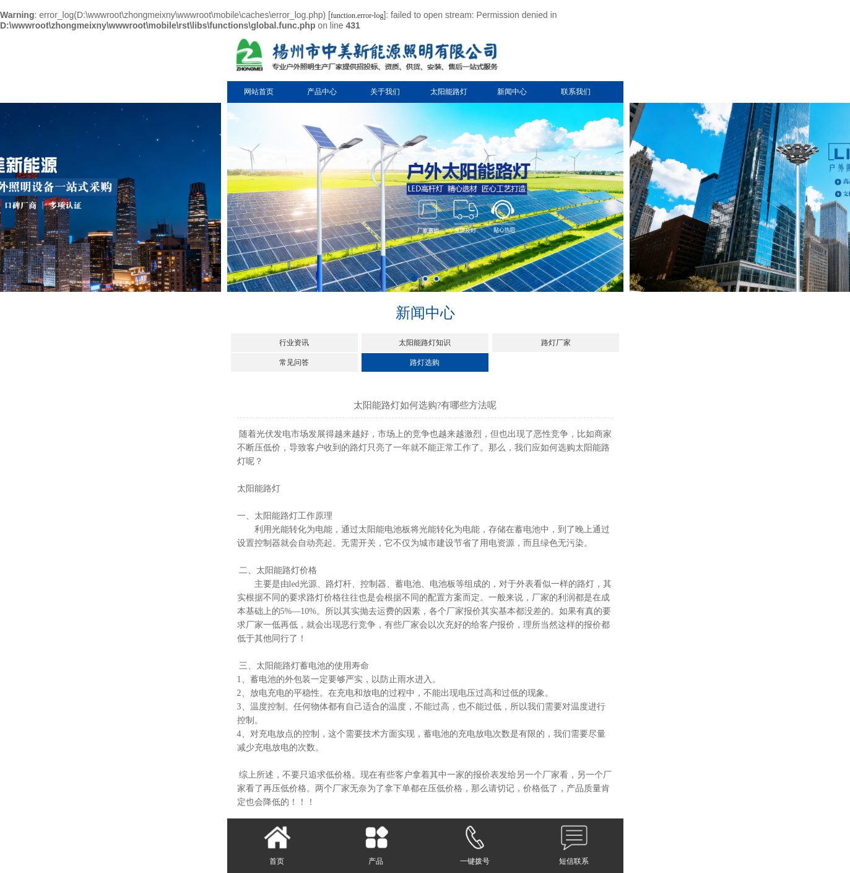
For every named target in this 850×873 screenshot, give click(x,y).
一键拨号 (475, 845)
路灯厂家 (556, 342)
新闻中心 (512, 91)
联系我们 (576, 91)
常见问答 (294, 362)
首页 (277, 845)
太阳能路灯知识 (425, 342)
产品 (376, 845)
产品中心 (322, 91)
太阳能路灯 (448, 91)
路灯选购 (425, 362)
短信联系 (574, 845)
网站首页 (259, 91)
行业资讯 (294, 342)
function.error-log (357, 15)
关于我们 (385, 91)
